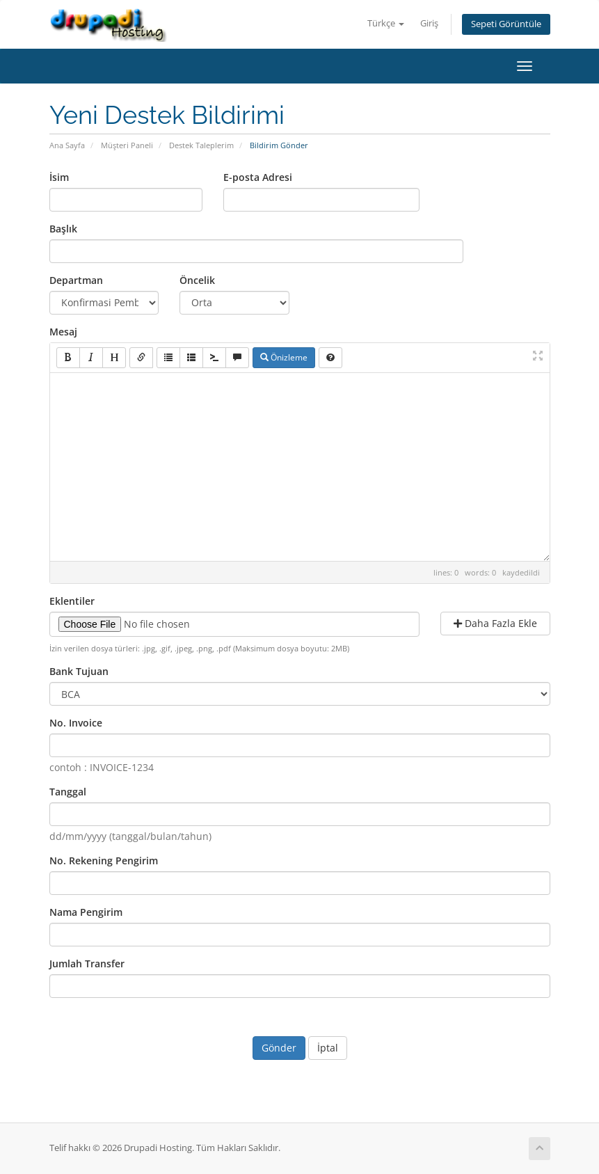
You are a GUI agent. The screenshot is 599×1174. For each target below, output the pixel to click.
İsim (59, 177)
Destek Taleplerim (201, 145)
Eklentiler (72, 601)
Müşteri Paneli (127, 145)
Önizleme (284, 357)
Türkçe (385, 23)
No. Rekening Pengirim (103, 860)
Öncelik (197, 280)
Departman (76, 280)
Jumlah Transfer (87, 963)
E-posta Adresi (257, 177)
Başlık (63, 228)
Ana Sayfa (67, 145)
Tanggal (67, 791)
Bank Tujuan (79, 671)
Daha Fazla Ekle (495, 623)
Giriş (429, 23)
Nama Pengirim (85, 912)
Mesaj (63, 331)
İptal (327, 1047)
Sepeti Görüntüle (506, 24)
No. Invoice (75, 722)
